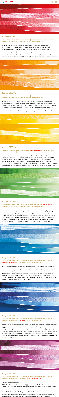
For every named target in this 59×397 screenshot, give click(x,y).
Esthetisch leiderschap (36, 40)
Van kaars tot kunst (25, 40)
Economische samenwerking (9, 41)
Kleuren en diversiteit (48, 40)
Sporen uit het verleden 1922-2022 (34, 41)
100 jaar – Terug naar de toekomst (10, 40)
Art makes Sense (21, 41)
